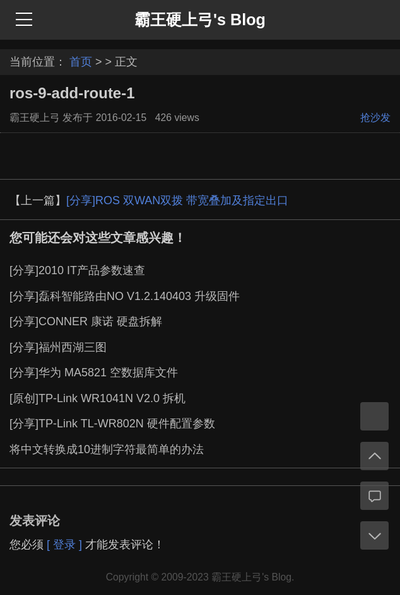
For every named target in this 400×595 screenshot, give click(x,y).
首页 (80, 61)
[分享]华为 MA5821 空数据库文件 (93, 372)
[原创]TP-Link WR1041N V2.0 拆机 (97, 398)
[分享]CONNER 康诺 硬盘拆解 (85, 321)
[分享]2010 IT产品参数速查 (77, 270)
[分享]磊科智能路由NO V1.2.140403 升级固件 (124, 296)
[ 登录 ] (64, 544)
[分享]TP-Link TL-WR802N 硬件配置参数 (112, 423)
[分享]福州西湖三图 (58, 347)
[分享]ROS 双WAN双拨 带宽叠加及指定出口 (177, 200)
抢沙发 (375, 117)
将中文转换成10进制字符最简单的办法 (106, 449)
